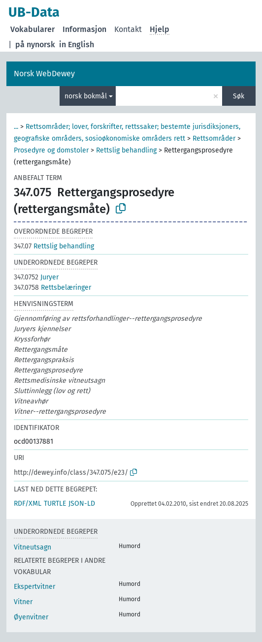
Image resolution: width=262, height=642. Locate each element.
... (16, 126)
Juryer (36, 277)
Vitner (23, 602)
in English (76, 44)
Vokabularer (32, 29)
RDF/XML (27, 503)
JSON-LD (81, 503)
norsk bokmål (86, 96)
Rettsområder (214, 138)
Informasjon (84, 29)
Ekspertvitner (34, 586)
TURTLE (55, 503)
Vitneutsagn (32, 547)
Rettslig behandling (126, 150)
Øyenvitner (31, 617)
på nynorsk (35, 44)
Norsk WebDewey (44, 73)
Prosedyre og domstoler (51, 150)
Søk (238, 96)
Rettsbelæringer (52, 287)
